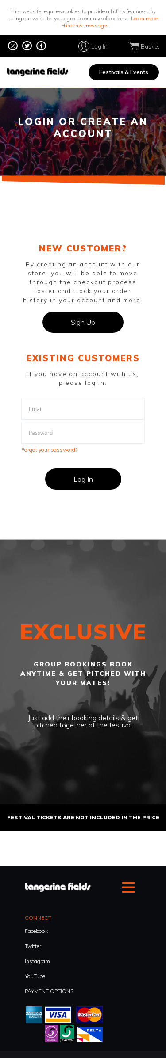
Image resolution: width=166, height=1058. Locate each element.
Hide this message (84, 25)
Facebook (36, 931)
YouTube (35, 976)
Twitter (33, 946)
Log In (99, 46)
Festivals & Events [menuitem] (123, 72)
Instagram (37, 961)
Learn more (144, 18)
